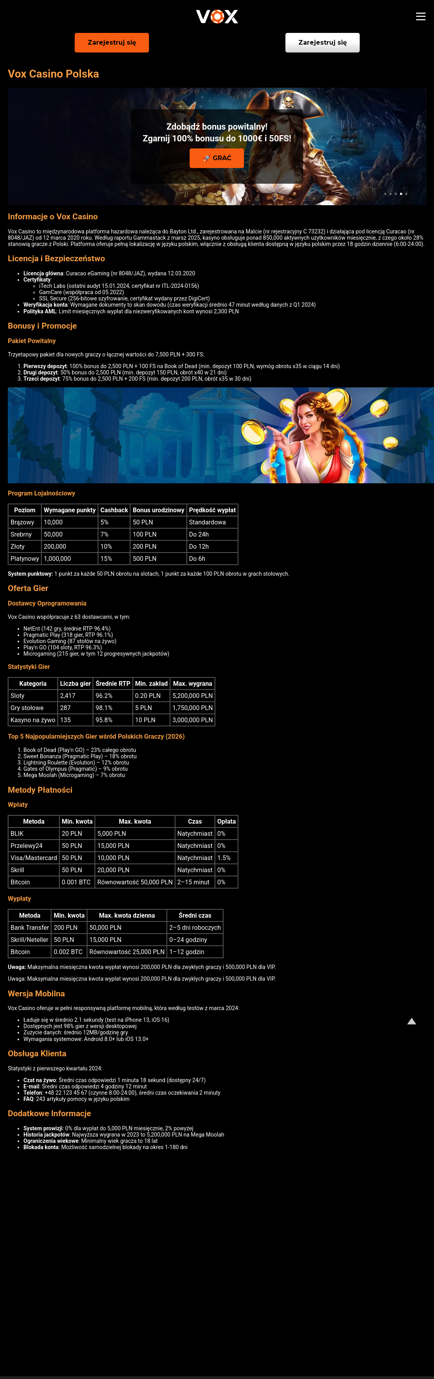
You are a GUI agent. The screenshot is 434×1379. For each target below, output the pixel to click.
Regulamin (327, 1345)
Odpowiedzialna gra (233, 1345)
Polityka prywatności (112, 1345)
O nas (26, 1345)
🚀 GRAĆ (217, 158)
